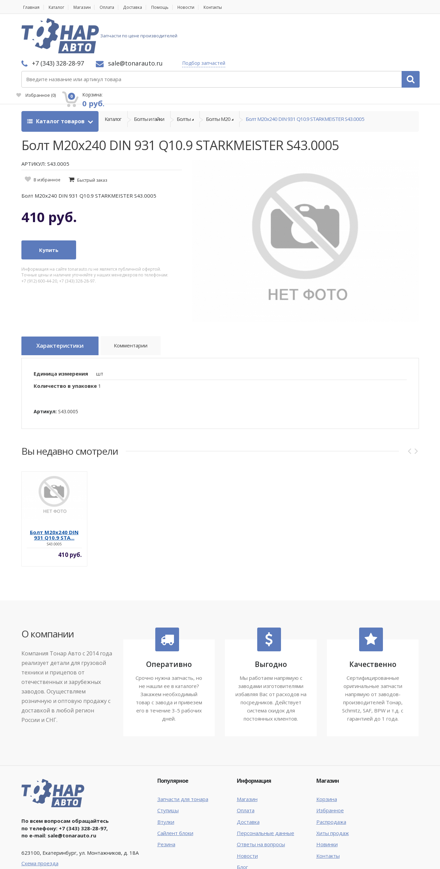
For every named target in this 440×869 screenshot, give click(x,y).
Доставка (145, 7)
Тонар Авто (42, 858)
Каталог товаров (56, 85)
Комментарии (140, 310)
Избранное (342, 39)
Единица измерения (61, 334)
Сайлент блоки (175, 794)
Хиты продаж (332, 794)
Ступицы (168, 771)
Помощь (175, 7)
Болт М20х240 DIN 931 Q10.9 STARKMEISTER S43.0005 (305, 85)
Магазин (87, 7)
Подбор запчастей (293, 28)
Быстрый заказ (92, 144)
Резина (166, 805)
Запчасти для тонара (182, 760)
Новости (203, 7)
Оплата (116, 7)
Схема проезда (39, 824)
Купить (48, 213)
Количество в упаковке (65, 347)
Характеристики (64, 309)
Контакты (234, 7)
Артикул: (45, 372)
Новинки (327, 805)
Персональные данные (265, 794)
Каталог (59, 7)
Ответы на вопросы (261, 805)
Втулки (165, 783)
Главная (30, 7)
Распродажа (331, 783)
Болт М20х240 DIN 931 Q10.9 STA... (54, 496)
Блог (242, 828)
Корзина (326, 760)
